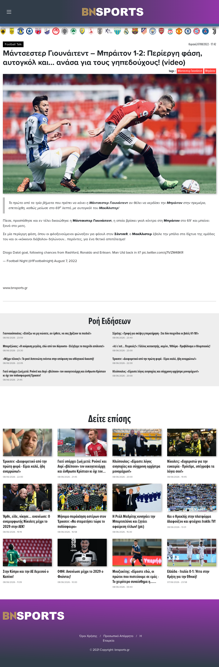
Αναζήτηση (213, 13)
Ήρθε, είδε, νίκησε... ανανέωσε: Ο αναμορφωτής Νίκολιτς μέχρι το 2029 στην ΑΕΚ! (26, 521)
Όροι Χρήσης (88, 635)
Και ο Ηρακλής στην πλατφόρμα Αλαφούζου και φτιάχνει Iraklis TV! (191, 519)
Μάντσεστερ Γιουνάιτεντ (190, 71)
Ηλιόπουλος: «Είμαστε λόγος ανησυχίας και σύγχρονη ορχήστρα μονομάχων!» (155, 371)
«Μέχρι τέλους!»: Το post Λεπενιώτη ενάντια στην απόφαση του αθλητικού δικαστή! (48, 358)
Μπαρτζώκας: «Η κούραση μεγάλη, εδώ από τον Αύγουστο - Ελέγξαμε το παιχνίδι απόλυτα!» (53, 346)
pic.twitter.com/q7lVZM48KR (163, 252)
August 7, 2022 (65, 261)
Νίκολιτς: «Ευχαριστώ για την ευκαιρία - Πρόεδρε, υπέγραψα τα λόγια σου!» (190, 466)
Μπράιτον (210, 71)
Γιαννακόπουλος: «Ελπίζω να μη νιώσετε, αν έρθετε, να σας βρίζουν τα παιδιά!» (47, 333)
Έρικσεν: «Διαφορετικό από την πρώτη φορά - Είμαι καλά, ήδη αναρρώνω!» (154, 358)
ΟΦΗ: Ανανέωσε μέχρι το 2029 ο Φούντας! (80, 574)
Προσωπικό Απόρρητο (118, 635)
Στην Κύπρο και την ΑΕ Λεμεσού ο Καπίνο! (26, 574)
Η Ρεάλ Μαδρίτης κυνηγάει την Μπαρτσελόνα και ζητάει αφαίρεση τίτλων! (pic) (133, 521)
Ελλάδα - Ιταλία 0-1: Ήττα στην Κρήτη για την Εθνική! (188, 574)
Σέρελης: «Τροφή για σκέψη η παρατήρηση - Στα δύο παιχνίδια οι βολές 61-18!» (155, 333)
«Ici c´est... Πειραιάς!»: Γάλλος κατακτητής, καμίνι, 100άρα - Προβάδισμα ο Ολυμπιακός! (161, 346)
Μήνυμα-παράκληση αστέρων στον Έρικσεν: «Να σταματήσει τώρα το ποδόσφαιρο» (82, 521)
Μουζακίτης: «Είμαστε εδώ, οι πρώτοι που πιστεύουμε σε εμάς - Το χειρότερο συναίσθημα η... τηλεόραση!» (135, 576)
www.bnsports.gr (15, 287)
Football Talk (13, 44)
